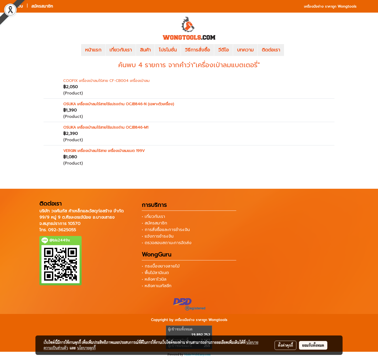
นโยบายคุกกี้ (86, 347)
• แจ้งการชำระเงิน (158, 236)
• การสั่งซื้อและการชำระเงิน (166, 230)
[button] (292, 50)
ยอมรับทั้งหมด (313, 345)
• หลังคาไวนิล (154, 279)
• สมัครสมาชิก (154, 223)
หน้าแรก (93, 50)
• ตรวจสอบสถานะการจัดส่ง (166, 243)
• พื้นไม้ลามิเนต (155, 273)
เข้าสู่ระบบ (14, 6)
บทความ (245, 50)
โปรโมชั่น (168, 50)
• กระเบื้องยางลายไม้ (161, 266)
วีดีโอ (223, 50)
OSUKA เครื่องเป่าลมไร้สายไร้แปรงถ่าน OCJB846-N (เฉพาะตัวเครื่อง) (118, 104)
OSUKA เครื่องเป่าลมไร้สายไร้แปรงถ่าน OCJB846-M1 (105, 127)
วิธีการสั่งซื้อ (197, 50)
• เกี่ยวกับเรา (153, 216)
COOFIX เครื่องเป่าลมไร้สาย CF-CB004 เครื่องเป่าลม (106, 80)
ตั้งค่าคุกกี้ (285, 345)
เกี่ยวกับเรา (120, 50)
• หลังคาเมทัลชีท (156, 286)
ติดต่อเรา (271, 50)
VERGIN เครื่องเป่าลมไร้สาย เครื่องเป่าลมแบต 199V (104, 151)
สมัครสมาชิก (42, 6)
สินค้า (145, 50)
